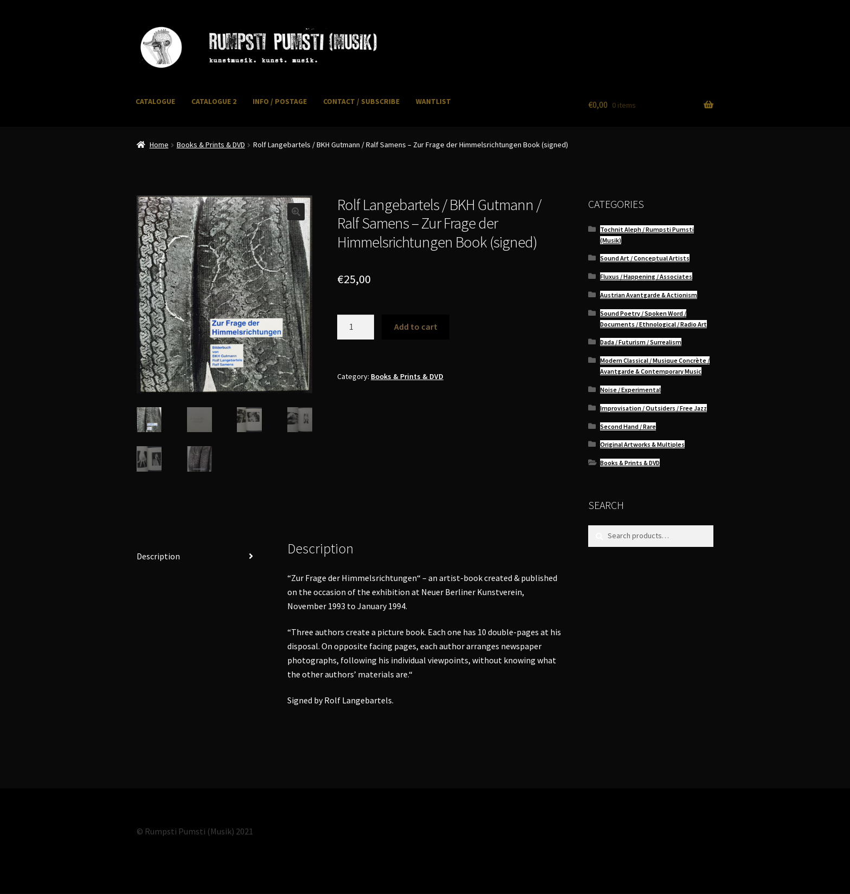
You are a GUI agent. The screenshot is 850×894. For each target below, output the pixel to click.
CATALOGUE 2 (213, 101)
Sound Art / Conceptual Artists (645, 258)
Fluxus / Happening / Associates (646, 276)
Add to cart (415, 326)
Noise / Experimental (630, 390)
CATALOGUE (155, 101)
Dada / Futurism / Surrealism (640, 342)
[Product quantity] (355, 327)
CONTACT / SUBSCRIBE (361, 101)
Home (159, 144)
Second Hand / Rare (628, 426)
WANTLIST (433, 101)
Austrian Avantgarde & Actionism (648, 295)
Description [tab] (158, 556)
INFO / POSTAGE (280, 101)
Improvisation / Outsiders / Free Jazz (653, 408)
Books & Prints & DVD (211, 144)
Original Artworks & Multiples (642, 444)
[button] (296, 211)
